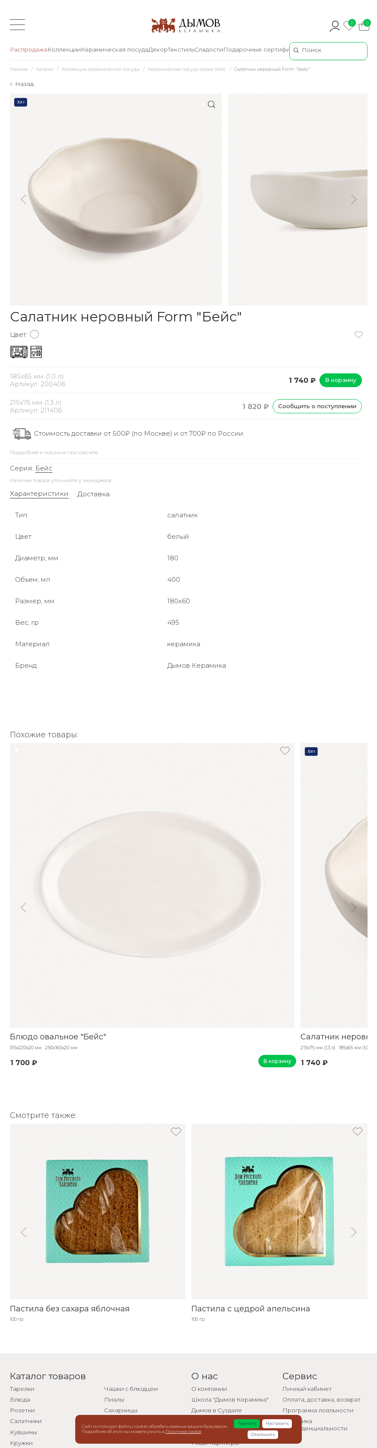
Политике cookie (183, 1431)
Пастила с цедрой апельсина (250, 1309)
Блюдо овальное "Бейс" (58, 1037)
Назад (24, 83)
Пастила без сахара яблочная (70, 1309)
